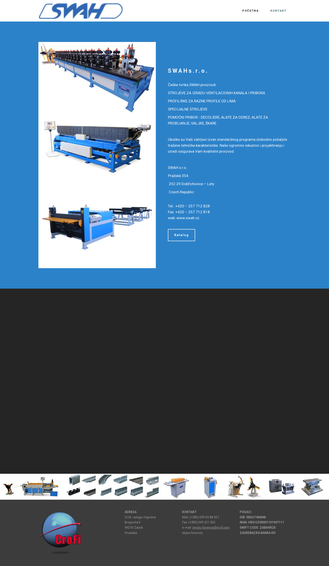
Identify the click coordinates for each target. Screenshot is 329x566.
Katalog (181, 235)
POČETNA (250, 10)
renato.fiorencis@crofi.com (211, 527)
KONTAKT (278, 10)
